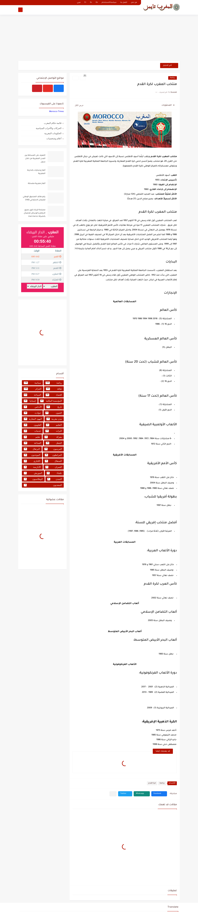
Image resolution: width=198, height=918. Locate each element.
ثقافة (54, 389)
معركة (53, 437)
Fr (85, 3)
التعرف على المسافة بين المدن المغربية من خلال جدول (35, 158)
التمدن (54, 479)
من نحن (134, 3)
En (97, 3)
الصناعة (32, 443)
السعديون (43, 485)
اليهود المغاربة (33, 419)
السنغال (53, 461)
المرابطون (53, 455)
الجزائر (32, 389)
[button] (159, 793)
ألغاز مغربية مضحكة (36, 184)
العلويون (32, 425)
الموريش (33, 473)
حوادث (32, 413)
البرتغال (32, 449)
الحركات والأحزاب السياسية (48, 128)
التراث (53, 431)
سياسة (32, 383)
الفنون (53, 413)
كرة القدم (152, 783)
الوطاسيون (33, 479)
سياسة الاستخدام (109, 3)
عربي (79, 3)
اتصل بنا (123, 3)
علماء (54, 473)
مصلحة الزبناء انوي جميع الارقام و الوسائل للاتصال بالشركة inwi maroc (34, 213)
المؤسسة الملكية (51, 401)
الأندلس (33, 407)
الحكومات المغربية (52, 133)
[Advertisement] (99, 38)
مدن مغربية (54, 419)
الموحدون (32, 455)
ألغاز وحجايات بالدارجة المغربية (36, 172)
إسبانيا (30, 401)
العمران (53, 467)
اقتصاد (54, 395)
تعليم (32, 437)
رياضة (172, 78)
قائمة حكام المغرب (52, 123)
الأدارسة (32, 467)
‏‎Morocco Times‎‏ (56, 111)
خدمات (32, 431)
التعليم (54, 425)
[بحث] (20, 9)
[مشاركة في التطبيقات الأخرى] (113, 793)
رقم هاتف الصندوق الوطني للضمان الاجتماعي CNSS (34, 198)
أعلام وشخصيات (53, 138)
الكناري (32, 461)
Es (91, 3)
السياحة (32, 395)
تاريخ (54, 407)
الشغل (54, 443)
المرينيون (53, 449)
